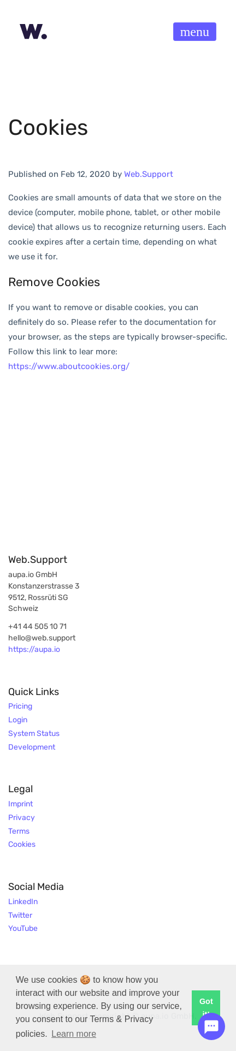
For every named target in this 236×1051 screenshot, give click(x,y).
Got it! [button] (206, 1008)
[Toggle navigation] (194, 31)
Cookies (22, 844)
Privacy (21, 818)
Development (31, 747)
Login (17, 720)
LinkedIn (23, 902)
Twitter (20, 915)
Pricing (20, 706)
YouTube (23, 928)
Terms (19, 831)
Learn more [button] (73, 1033)
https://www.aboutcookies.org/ (68, 366)
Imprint (20, 804)
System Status (34, 733)
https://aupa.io (34, 649)
